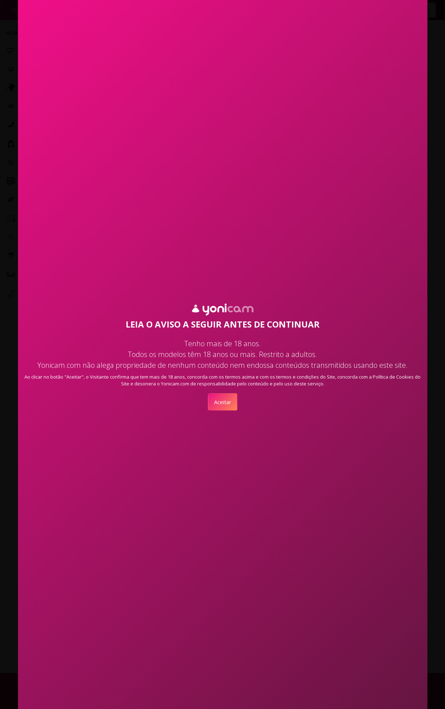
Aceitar (222, 402)
